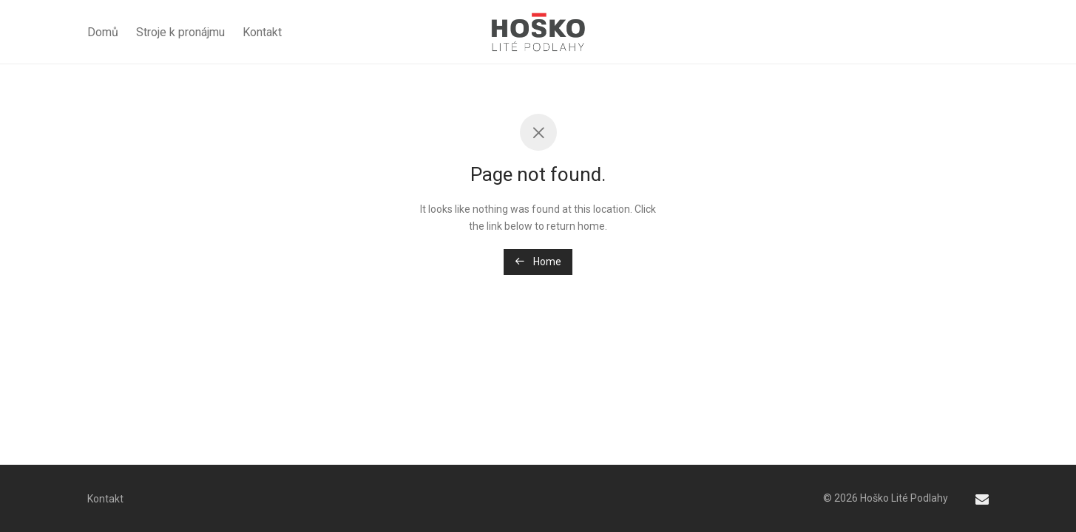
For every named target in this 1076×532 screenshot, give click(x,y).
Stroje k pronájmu (180, 32)
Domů (102, 32)
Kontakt (262, 32)
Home (538, 261)
